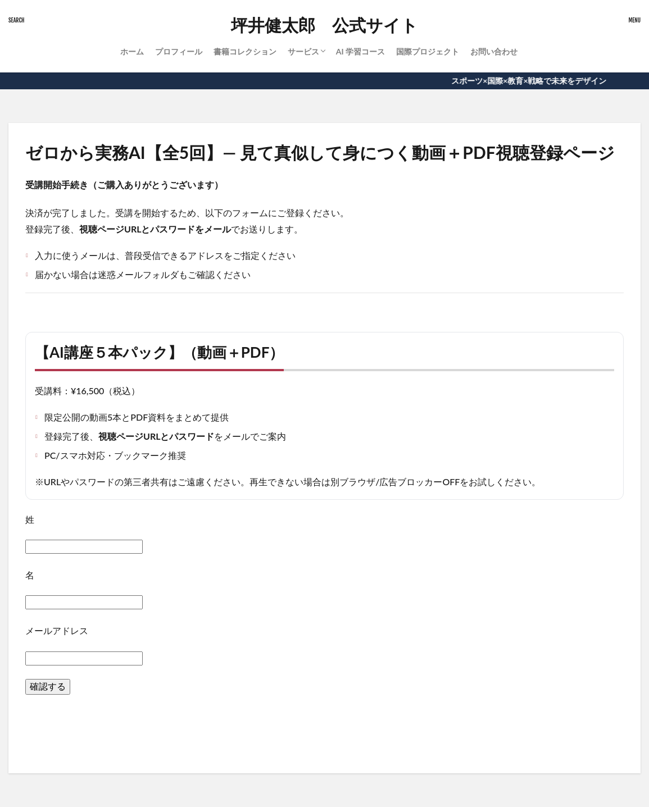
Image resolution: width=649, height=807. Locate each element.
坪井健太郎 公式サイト (324, 25)
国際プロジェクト (427, 51)
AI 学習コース (360, 51)
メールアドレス (56, 630)
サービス (303, 51)
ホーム (132, 51)
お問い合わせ (494, 51)
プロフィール (178, 51)
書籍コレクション (245, 51)
